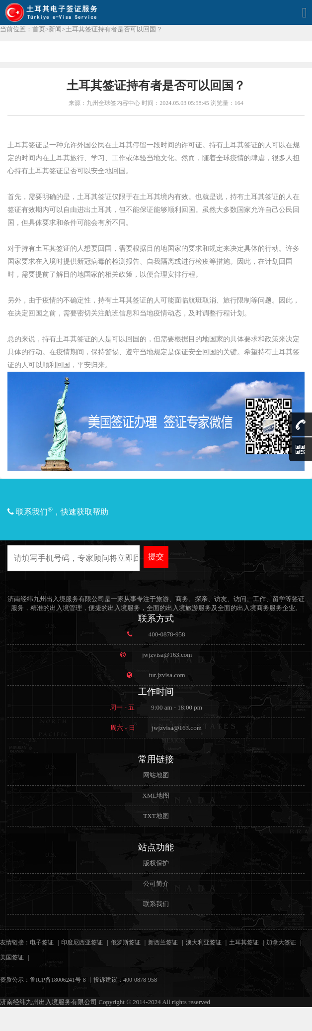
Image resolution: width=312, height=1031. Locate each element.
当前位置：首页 (22, 29)
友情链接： (15, 942)
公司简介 (156, 883)
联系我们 (156, 904)
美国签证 (12, 957)
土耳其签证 (244, 942)
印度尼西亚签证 (82, 942)
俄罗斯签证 (126, 942)
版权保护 (156, 863)
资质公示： (15, 979)
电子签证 (42, 942)
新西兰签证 (163, 942)
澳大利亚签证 (204, 942)
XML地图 (156, 795)
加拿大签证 (281, 942)
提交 (156, 556)
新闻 (55, 29)
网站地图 (156, 775)
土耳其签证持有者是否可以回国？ (114, 29)
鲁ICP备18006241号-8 (58, 979)
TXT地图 (155, 816)
